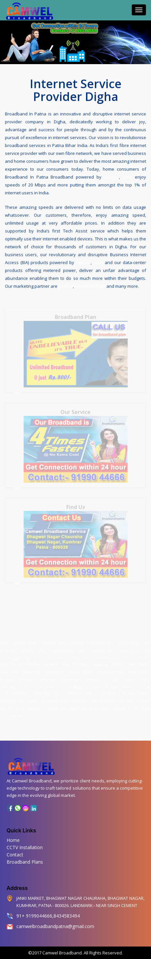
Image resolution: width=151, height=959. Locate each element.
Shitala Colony (127, 640)
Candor (111, 176)
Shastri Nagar (140, 705)
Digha (143, 662)
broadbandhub (90, 285)
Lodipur (130, 677)
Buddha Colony (124, 662)
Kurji (144, 677)
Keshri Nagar (138, 669)
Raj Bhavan (79, 705)
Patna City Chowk (43, 698)
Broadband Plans (25, 862)
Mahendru (54, 684)
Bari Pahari (81, 662)
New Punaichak (102, 698)
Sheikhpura (12, 713)
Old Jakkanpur (16, 691)
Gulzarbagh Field (110, 669)
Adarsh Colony (81, 655)
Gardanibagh (54, 669)
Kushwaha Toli (100, 640)
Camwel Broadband (61, 953)
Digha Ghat (9, 669)
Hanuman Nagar (13, 698)
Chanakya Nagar (102, 648)
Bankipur (33, 662)
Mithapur (112, 684)
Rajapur (37, 705)
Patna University (74, 698)
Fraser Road (31, 669)
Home (13, 840)
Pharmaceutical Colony (68, 648)
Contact (15, 854)
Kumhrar (77, 640)
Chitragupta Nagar (17, 655)
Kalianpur (25, 677)
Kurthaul (113, 677)
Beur (65, 662)
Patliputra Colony (81, 691)
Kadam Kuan (70, 677)
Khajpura (7, 677)
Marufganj (74, 684)
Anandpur (127, 655)
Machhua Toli (32, 684)
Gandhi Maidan (81, 669)
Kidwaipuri (93, 677)
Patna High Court (47, 691)
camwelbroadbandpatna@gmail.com (55, 926)
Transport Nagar (54, 640)
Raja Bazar (127, 698)
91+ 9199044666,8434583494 (48, 916)
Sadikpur (120, 705)
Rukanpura (100, 705)
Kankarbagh (47, 677)
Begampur (100, 662)
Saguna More (57, 705)
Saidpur (21, 705)
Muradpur (93, 684)
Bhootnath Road (34, 648)
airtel (127, 176)
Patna (5, 640)
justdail (65, 285)
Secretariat (109, 691)
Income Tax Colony (50, 655)
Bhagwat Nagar (25, 640)
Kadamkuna (105, 655)
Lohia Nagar (9, 684)
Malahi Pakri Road (137, 684)
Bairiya (17, 662)
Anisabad (51, 662)
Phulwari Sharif (134, 691)
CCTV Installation (25, 847)
